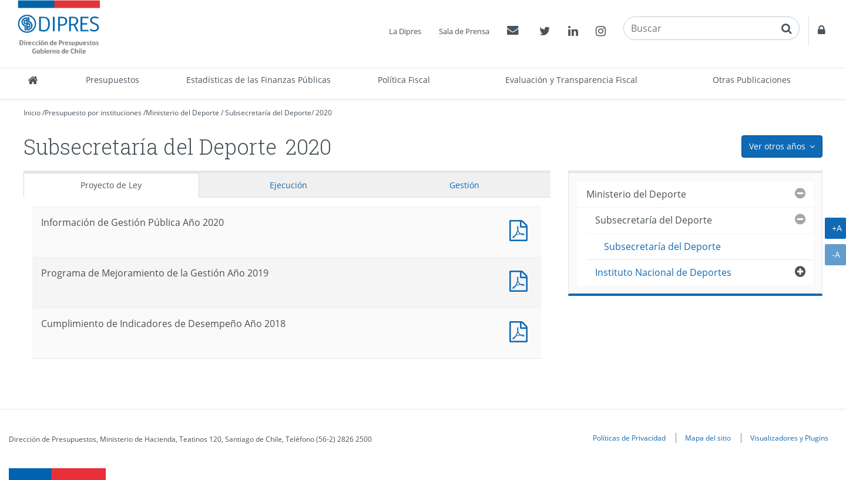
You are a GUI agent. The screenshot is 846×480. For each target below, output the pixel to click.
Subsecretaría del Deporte (268, 113)
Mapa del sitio (708, 437)
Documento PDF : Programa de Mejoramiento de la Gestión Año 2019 (521, 279)
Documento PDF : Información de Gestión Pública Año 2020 (521, 229)
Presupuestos (112, 79)
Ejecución (288, 185)
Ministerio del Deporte (182, 113)
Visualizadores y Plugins (789, 437)
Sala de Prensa (464, 31)
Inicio (32, 113)
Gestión (464, 185)
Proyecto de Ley (111, 185)
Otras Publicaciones (752, 79)
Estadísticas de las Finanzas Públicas (258, 79)
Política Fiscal (404, 79)
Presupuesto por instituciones (93, 113)
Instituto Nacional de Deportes (663, 272)
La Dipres (405, 31)
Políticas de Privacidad (629, 437)
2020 (323, 113)
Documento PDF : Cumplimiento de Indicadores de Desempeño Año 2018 (521, 330)
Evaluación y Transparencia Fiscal (571, 79)
